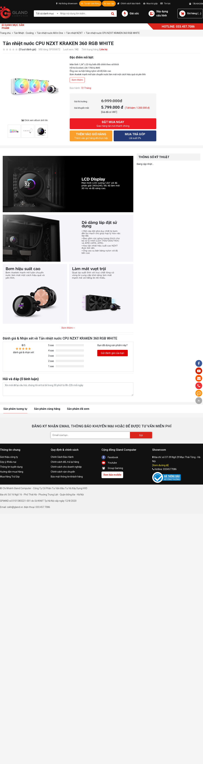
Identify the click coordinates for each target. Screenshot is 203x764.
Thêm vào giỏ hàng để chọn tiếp (91, 135)
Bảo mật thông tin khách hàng (67, 476)
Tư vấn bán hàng (90, 3)
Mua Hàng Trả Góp (10, 476)
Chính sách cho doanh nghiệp (66, 466)
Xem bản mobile (112, 474)
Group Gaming (112, 468)
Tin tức (165, 3)
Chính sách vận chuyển (63, 471)
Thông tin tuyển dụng (11, 466)
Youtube (109, 463)
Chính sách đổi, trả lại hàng (65, 462)
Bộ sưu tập (109, 3)
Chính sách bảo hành (128, 3)
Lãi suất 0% (135, 135)
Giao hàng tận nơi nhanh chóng (113, 123)
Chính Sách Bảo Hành (62, 457)
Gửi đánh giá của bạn (112, 353)
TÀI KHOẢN (196, 4)
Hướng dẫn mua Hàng (11, 471)
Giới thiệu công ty (9, 457)
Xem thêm (77, 80)
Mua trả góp (150, 3)
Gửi (141, 435)
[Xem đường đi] (160, 465)
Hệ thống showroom (66, 3)
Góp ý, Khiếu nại (8, 462)
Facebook (110, 457)
